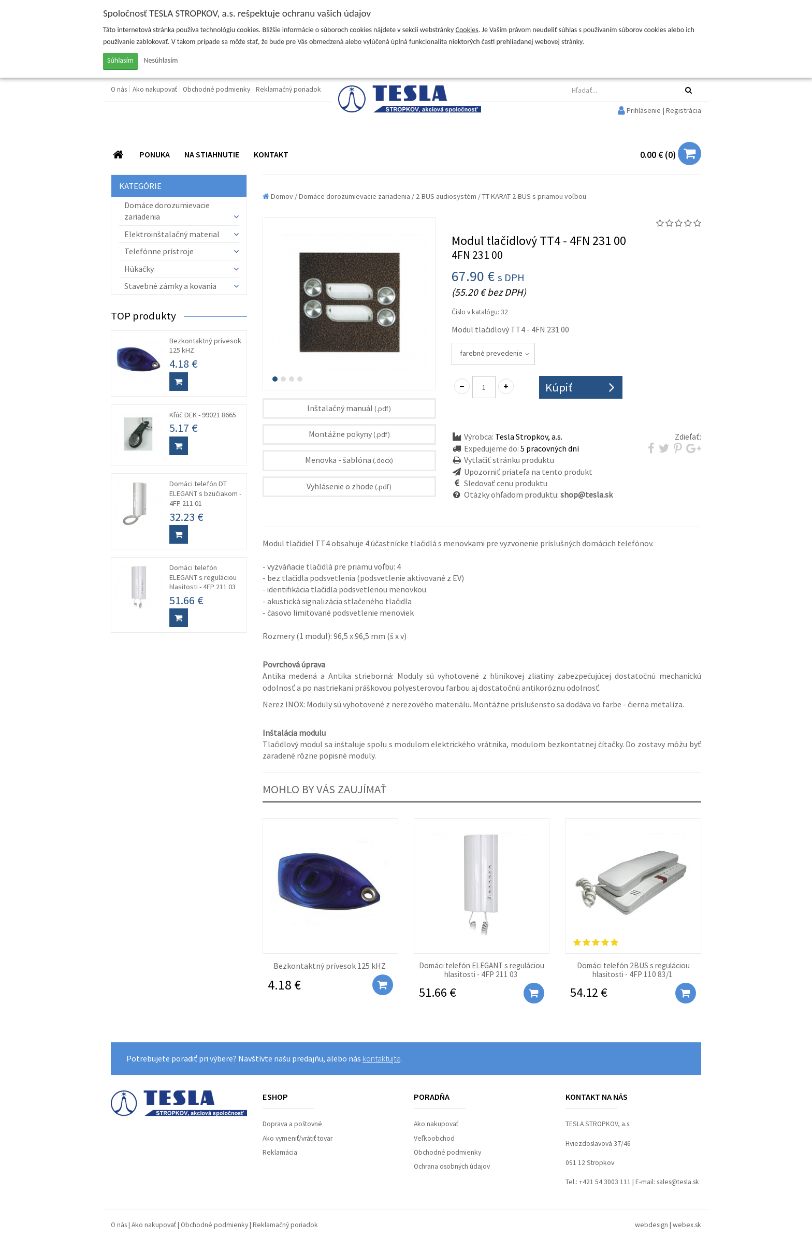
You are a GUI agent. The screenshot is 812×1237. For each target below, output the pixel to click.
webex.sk (687, 1224)
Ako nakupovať (156, 89)
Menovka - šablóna (349, 460)
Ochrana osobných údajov (452, 1166)
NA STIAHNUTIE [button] (211, 154)
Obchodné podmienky (217, 89)
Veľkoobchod (434, 1138)
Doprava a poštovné (292, 1123)
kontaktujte (381, 1058)
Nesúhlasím (161, 60)
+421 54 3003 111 (605, 1181)
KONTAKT (271, 154)
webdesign (651, 1224)
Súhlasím (120, 60)
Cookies (467, 29)
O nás (119, 89)
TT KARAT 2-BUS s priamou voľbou (534, 196)
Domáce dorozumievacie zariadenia (354, 196)
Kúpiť (558, 387)
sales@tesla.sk (678, 1181)
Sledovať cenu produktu (505, 483)
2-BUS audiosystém (446, 196)
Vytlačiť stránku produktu (509, 460)
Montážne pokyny (349, 434)
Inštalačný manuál (349, 408)
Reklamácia (280, 1152)
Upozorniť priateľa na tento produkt (528, 472)
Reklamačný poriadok (288, 89)
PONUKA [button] (154, 154)
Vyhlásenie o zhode (349, 486)
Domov (278, 196)
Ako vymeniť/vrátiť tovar (297, 1138)
